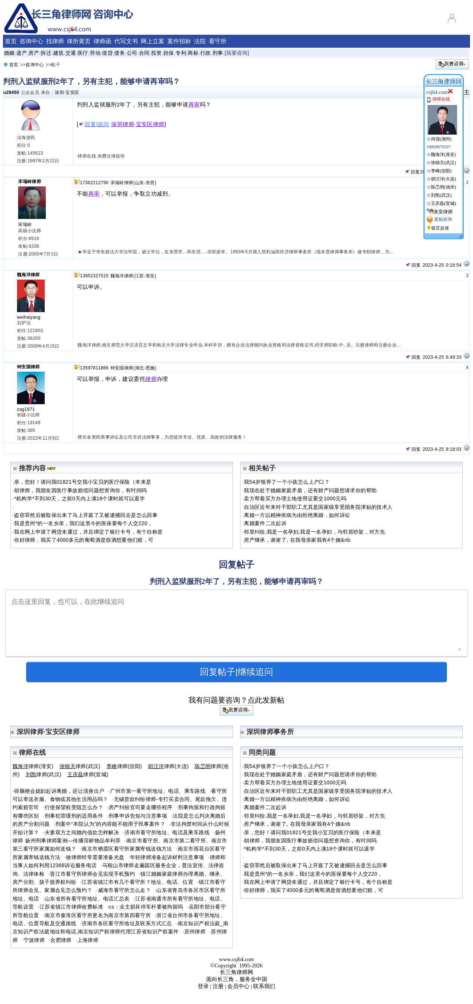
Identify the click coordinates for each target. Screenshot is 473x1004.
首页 (11, 41)
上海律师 (87, 940)
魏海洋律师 (28, 274)
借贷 (107, 53)
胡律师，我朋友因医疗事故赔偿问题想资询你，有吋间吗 (80, 490)
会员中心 (238, 986)
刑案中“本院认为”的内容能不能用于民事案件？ (110, 824)
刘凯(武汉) (441, 195)
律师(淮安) (33, 766)
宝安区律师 (150, 124)
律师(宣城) (87, 774)
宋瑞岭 (25, 224)
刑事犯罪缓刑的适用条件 (74, 816)
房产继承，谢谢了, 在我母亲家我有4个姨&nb (297, 540)
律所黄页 (79, 41)
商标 (193, 53)
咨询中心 (31, 41)
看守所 (218, 41)
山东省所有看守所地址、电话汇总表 (87, 899)
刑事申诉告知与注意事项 (138, 816)
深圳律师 (122, 124)
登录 (203, 986)
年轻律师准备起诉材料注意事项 (167, 857)
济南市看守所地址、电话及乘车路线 (167, 832)
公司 (132, 53)
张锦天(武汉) (443, 162)
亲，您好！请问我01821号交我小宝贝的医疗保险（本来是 (82, 482)
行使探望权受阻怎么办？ (74, 807)
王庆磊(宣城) (443, 203)
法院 (200, 41)
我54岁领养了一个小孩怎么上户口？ (287, 482)
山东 (139, 182)
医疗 (83, 53)
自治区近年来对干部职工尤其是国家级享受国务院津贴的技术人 (318, 507)
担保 (168, 53)
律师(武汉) (80, 766)
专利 (181, 53)
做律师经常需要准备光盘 (95, 857)
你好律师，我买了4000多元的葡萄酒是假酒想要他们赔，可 (83, 540)
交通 (70, 53)
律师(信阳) (124, 766)
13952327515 (94, 275)
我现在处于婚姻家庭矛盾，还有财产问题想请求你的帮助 (310, 490)
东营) (151, 182)
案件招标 (179, 41)
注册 (218, 986)
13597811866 (94, 368)
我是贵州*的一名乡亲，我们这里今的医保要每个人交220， (83, 523)
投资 (156, 53)
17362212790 (94, 182)
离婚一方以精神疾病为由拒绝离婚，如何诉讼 (297, 515)
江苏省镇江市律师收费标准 (71, 907)
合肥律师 (60, 940)
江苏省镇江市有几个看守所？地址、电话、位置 (137, 882)
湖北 (139, 368)
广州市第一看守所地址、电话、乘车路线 (157, 791)
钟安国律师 (28, 366)
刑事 (217, 53)
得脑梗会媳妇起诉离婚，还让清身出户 (59, 791)
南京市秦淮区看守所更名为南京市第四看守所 (98, 915)
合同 (144, 53)
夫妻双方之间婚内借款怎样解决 (82, 832)
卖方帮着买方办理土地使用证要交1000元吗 (295, 498)
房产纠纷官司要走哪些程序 (140, 807)
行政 (205, 53)
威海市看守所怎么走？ (124, 890)
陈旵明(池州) (443, 187)
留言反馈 (440, 228)
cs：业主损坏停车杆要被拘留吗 (146, 907)
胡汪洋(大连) (443, 179)
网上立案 (152, 41)
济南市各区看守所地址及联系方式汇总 (127, 923)
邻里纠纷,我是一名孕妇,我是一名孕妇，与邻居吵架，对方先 (314, 532)
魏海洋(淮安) (443, 154)
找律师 (55, 41)
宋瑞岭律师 (29, 181)
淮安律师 (443, 211)
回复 (412, 172)
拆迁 (46, 53)
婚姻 (9, 53)
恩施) (151, 368)
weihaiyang (29, 317)
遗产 (21, 53)
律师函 (102, 41)
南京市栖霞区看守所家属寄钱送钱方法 (127, 849)
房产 (33, 53)
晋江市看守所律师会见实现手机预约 (92, 874)
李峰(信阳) (441, 170)
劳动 (95, 53)
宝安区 (72, 92)
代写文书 (126, 41)
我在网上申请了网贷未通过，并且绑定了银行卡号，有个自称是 (88, 532)
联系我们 (264, 986)
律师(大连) (168, 766)
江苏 (139, 275)
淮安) (151, 275)
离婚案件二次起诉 (265, 523)
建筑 (58, 53)
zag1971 (26, 409)
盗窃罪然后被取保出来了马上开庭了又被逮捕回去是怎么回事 (85, 515)
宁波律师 (34, 940)
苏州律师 (194, 931)
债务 (119, 53)
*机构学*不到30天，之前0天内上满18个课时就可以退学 (79, 498)
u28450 (11, 92)
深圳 (59, 92)
